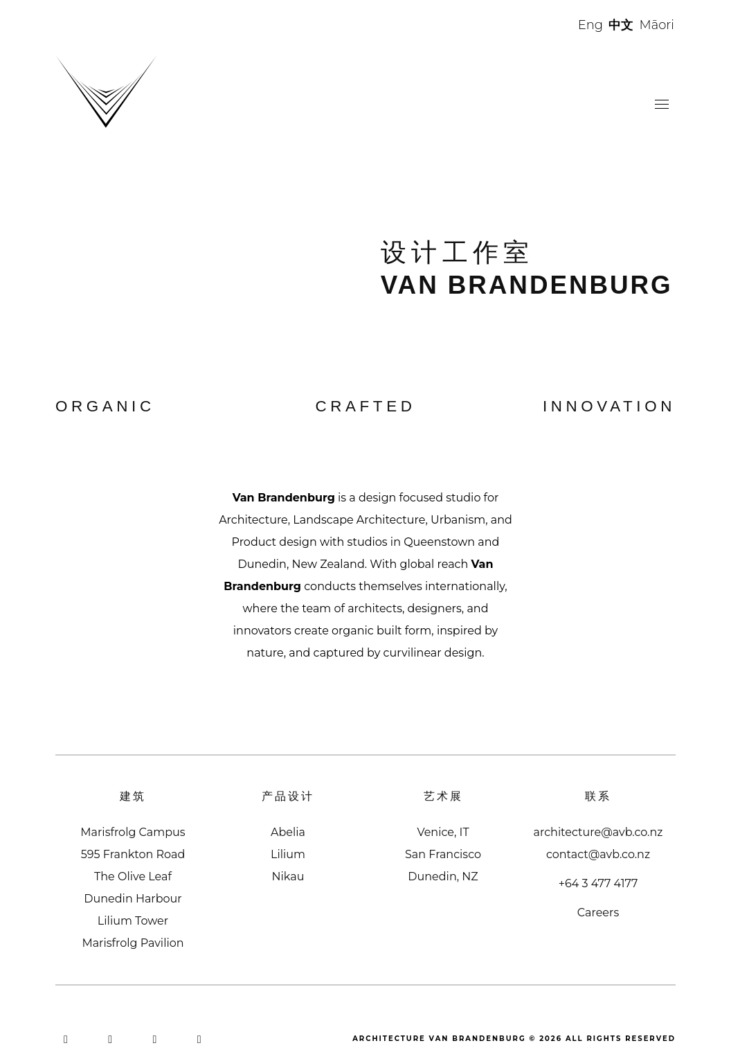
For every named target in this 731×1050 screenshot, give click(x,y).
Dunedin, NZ (443, 876)
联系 (598, 796)
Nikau (288, 876)
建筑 (133, 796)
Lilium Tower (133, 920)
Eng (590, 25)
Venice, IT (443, 832)
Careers (598, 912)
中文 (620, 25)
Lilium (288, 854)
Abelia (288, 832)
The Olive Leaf (133, 876)
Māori (657, 25)
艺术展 (443, 796)
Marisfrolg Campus (132, 832)
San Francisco (443, 854)
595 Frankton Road (133, 854)
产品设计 (288, 796)
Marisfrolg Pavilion (132, 943)
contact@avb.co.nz (598, 854)
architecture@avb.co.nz (598, 832)
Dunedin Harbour (132, 898)
